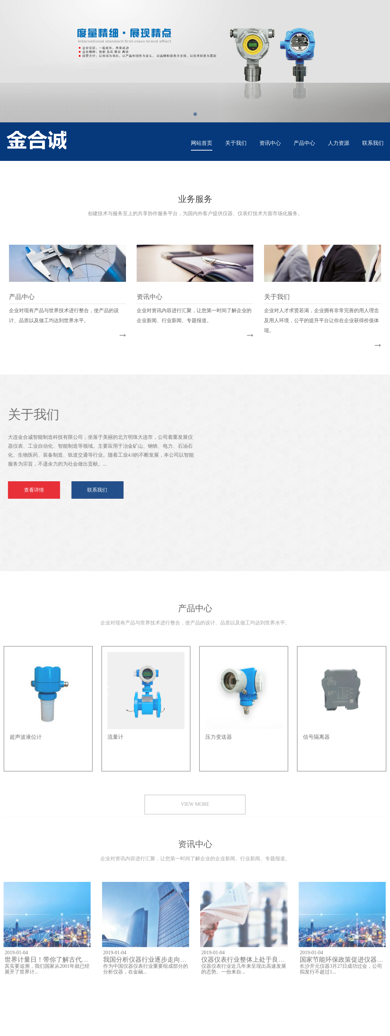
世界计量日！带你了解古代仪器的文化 (59, 964)
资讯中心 (270, 143)
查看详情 (29, 490)
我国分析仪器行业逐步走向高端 (148, 964)
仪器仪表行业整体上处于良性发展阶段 (255, 964)
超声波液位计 (26, 742)
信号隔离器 (316, 742)
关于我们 (236, 143)
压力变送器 (218, 742)
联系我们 (373, 143)
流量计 (115, 742)
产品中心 (304, 143)
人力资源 (338, 143)
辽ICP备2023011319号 (240, 1026)
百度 (36, 998)
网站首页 (201, 143)
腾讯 (54, 998)
